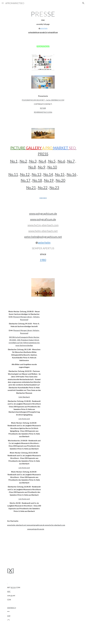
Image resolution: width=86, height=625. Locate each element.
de (11, 595)
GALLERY (34, 148)
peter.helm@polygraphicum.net (43, 236)
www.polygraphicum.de (43, 213)
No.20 (60, 180)
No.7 (71, 161)
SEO (72, 148)
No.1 (14, 161)
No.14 (48, 174)
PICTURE (17, 148)
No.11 (13, 174)
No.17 (25, 180)
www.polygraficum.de (43, 219)
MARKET (60, 148)
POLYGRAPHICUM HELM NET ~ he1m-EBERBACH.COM (43, 100)
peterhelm (43, 28)
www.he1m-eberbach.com (43, 225)
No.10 (52, 167)
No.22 (42, 187)
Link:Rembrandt (24, 419)
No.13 (36, 174)
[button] (2, 3)
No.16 (71, 174)
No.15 (60, 174)
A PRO (47, 148)
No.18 (37, 180)
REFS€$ (43, 108)
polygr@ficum (53, 32)
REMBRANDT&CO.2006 (43, 112)
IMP (8, 616)
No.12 (25, 174)
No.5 (52, 161)
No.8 (32, 167)
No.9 (41, 167)
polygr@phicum (34, 32)
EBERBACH (11, 608)
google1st (43, 32)
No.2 (23, 161)
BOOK (13, 587)
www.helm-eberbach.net (43, 230)
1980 (43, 259)
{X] (10, 570)
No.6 (61, 161)
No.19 (49, 180)
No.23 (54, 187)
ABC (9, 591)
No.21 (31, 187)
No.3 (33, 161)
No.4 (42, 161)
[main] (43, 22)
